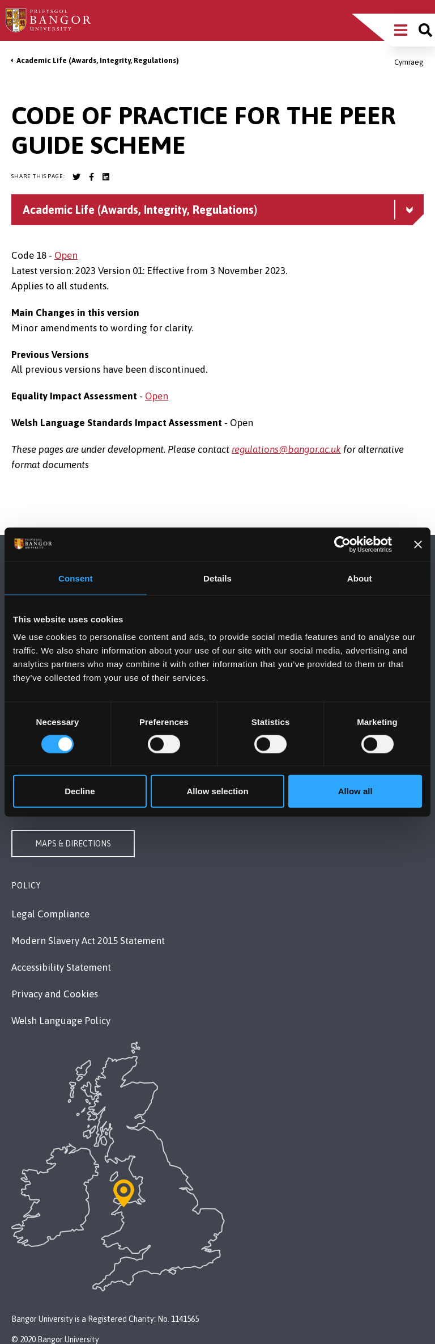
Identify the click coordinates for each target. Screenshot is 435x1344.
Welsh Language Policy (60, 1020)
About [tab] (359, 578)
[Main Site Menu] (400, 30)
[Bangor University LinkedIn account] (106, 177)
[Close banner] (418, 544)
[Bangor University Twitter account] (76, 177)
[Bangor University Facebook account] (91, 177)
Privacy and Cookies (54, 994)
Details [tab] (217, 578)
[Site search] (425, 30)
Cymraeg (409, 62)
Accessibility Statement (61, 967)
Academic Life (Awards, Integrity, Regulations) (97, 60)
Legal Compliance (50, 914)
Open (66, 255)
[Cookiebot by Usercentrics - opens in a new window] (342, 544)
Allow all (355, 791)
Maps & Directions (73, 843)
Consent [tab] (75, 578)
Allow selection (217, 791)
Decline (80, 791)
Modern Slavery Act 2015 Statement (88, 940)
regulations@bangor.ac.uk (286, 449)
